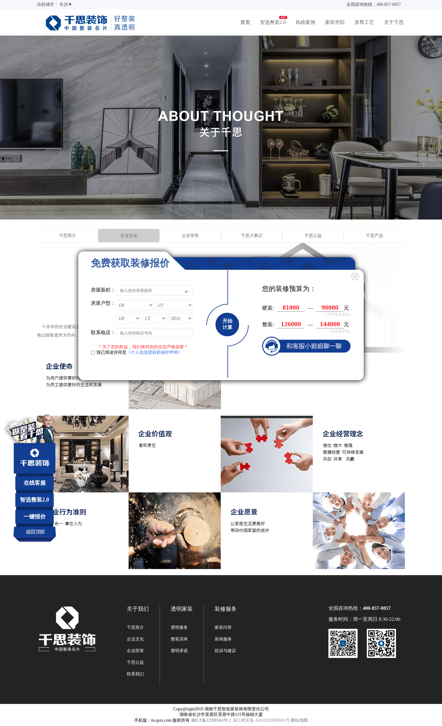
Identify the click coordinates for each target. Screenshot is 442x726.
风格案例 (305, 22)
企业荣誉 (190, 235)
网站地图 (299, 720)
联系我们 (135, 674)
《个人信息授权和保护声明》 (154, 352)
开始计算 (227, 324)
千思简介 (67, 235)
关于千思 (394, 22)
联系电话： (103, 332)
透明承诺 (179, 650)
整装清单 (179, 639)
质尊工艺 (364, 22)
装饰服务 (223, 639)
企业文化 (129, 235)
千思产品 (374, 235)
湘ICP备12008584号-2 (211, 720)
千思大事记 (251, 235)
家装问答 (223, 627)
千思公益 (313, 235)
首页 (245, 22)
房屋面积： (103, 289)
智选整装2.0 (273, 22)
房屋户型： (103, 303)
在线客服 (35, 483)
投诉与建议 (225, 650)
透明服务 (179, 627)
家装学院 (335, 22)
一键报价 (35, 517)
